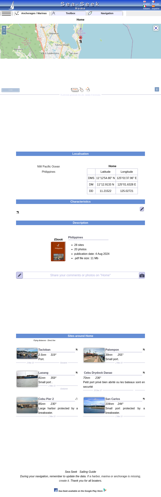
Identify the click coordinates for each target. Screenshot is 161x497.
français (155, 3)
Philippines (48, 171)
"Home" (80, 275)
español (155, 7)
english (146, 3)
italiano (146, 7)
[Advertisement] (80, 121)
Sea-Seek (80, 4)
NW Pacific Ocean (48, 166)
